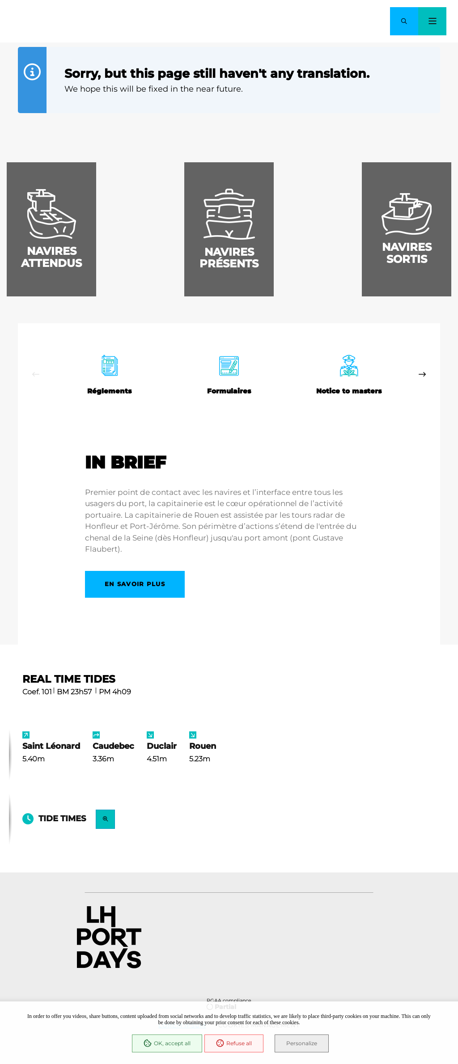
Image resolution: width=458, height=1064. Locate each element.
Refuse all (234, 1043)
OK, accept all (167, 1043)
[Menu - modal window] (432, 21)
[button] (404, 21)
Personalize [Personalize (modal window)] (301, 1043)
